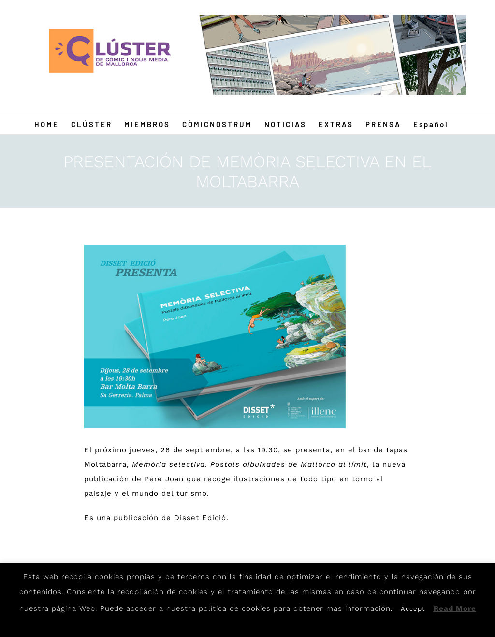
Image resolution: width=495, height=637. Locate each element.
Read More (455, 608)
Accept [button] (413, 608)
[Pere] (215, 337)
